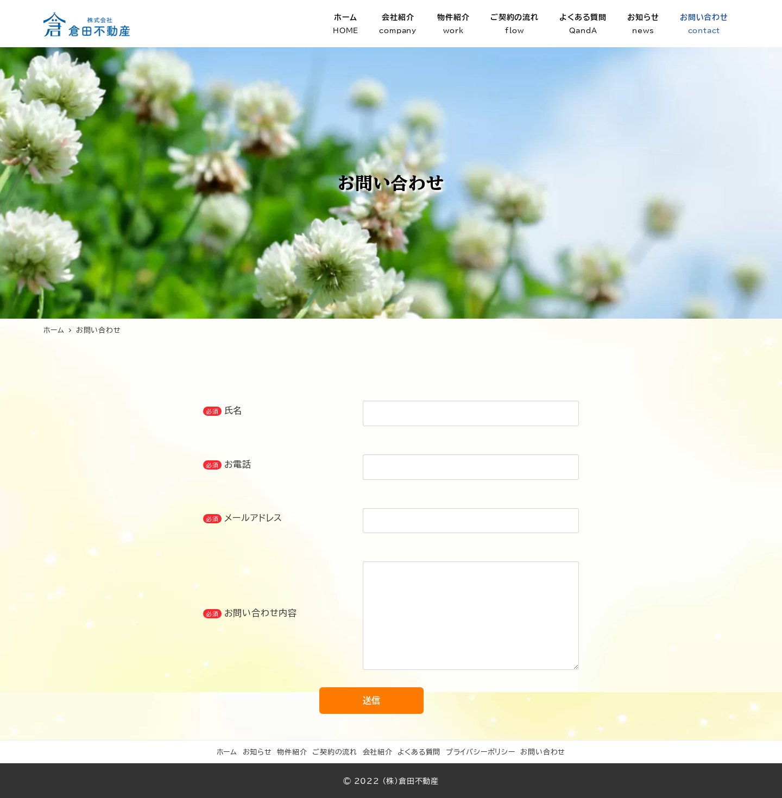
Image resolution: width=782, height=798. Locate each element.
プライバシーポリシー (480, 752)
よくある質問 (419, 752)
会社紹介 (378, 752)
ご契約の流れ (334, 752)
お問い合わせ (542, 752)
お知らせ (257, 752)
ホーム (227, 752)
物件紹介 (292, 752)
